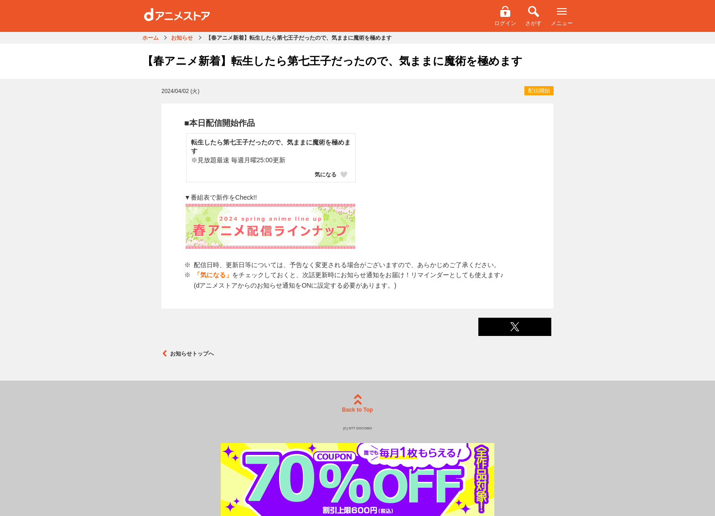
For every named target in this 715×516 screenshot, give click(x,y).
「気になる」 (213, 275)
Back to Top (357, 403)
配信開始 (539, 91)
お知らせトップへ (187, 353)
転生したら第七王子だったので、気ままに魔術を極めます (271, 147)
